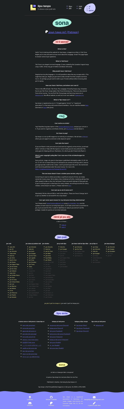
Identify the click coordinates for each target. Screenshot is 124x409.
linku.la (63, 225)
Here (78, 203)
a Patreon (85, 136)
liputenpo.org (79, 95)
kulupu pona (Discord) (56, 328)
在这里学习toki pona (28, 342)
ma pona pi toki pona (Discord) (59, 325)
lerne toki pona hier (28, 328)
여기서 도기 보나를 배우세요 (31, 357)
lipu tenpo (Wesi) (81, 325)
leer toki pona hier (28, 351)
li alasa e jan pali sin (47, 9)
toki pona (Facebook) (56, 331)
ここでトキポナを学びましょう (31, 345)
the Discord (70, 129)
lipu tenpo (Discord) (82, 331)
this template (72, 203)
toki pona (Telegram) (56, 337)
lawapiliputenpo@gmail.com (55, 203)
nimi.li (63, 227)
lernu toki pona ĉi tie (28, 337)
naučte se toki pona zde (29, 348)
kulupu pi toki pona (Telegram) (59, 339)
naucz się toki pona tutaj (29, 354)
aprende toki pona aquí (29, 334)
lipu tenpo (44, 6)
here (86, 105)
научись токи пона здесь (30, 339)
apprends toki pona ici (29, 331)
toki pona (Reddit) (55, 342)
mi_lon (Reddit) (55, 345)
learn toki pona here (28, 325)
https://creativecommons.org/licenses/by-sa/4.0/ (51, 169)
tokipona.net (39, 95)
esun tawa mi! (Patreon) (62, 32)
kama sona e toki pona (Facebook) (60, 334)
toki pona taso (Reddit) (57, 348)
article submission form (66, 126)
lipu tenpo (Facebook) (83, 328)
